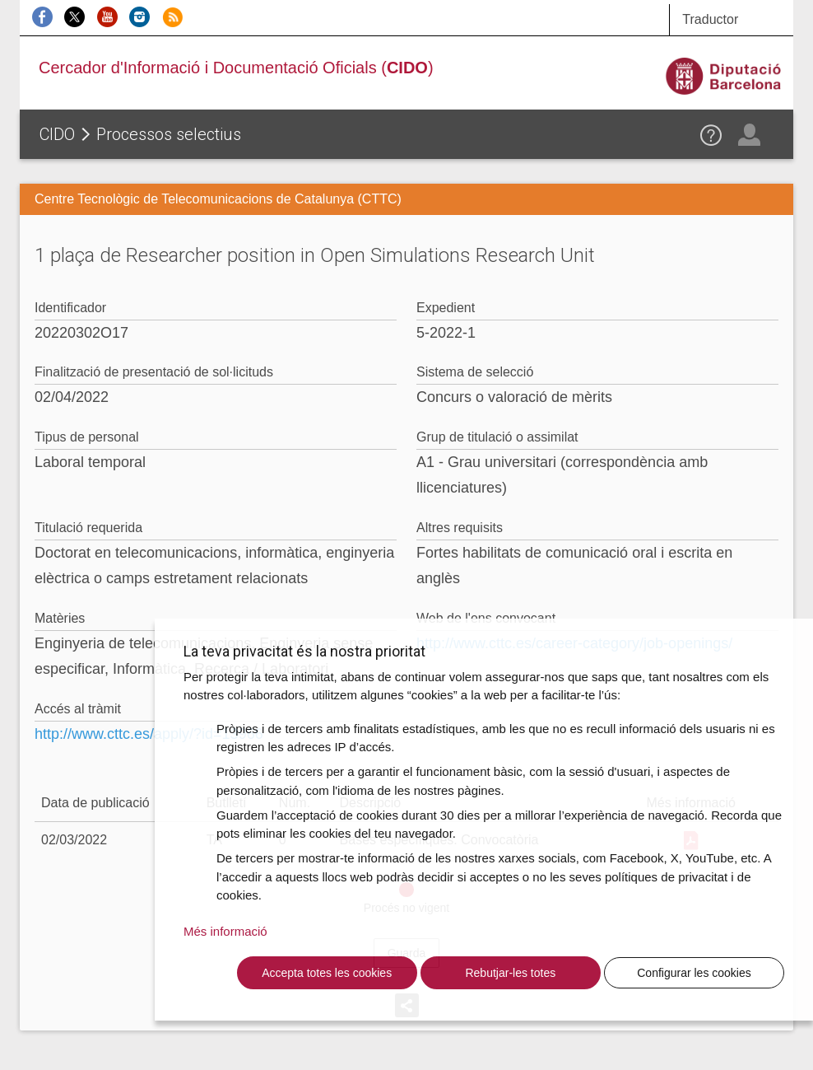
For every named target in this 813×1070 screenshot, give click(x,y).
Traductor (710, 19)
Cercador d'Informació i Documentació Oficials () (236, 67)
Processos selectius (168, 134)
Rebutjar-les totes (510, 972)
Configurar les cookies (694, 972)
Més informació (225, 931)
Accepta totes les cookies (327, 972)
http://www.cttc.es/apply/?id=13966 (149, 734)
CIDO (57, 134)
